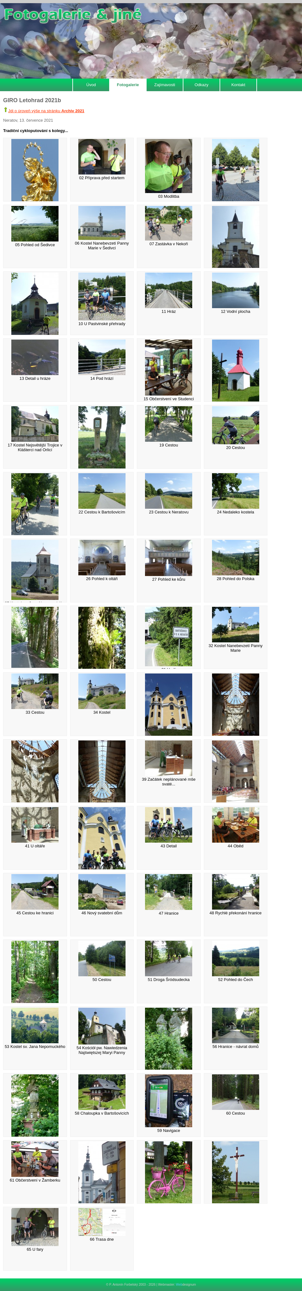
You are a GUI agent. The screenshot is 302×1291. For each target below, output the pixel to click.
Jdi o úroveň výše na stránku (46, 110)
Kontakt (238, 84)
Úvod (91, 84)
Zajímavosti (164, 84)
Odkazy (201, 84)
